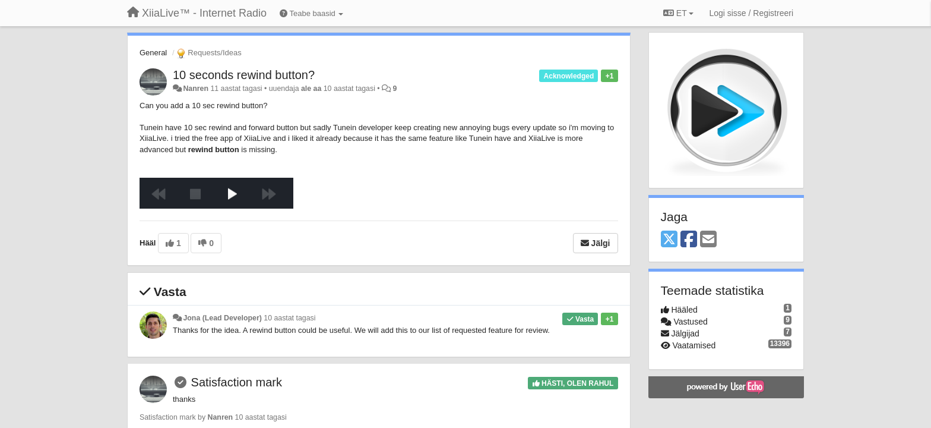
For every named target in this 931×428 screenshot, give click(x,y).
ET (678, 13)
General (153, 52)
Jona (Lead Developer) (222, 318)
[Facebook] (688, 239)
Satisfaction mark (236, 382)
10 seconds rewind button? (244, 74)
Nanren (195, 88)
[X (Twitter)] (669, 239)
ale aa (311, 88)
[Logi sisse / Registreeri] (751, 13)
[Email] (708, 239)
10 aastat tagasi (289, 318)
